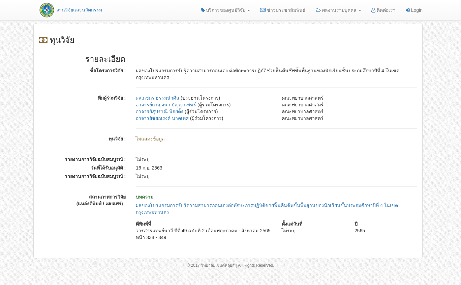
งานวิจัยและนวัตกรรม (70, 9)
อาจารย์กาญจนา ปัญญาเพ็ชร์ (166, 104)
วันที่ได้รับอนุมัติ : (108, 168)
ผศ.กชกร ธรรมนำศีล (157, 98)
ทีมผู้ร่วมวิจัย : (112, 98)
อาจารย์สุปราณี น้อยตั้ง (159, 111)
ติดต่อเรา (383, 10)
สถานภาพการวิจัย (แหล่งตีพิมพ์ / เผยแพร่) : (101, 200)
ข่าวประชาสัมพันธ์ (283, 10)
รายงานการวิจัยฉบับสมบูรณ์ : (95, 159)
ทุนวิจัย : (117, 138)
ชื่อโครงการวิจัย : (108, 70)
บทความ (144, 197)
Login (414, 10)
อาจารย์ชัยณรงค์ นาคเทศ (162, 118)
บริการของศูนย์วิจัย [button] (225, 10)
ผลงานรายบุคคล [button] (338, 10)
